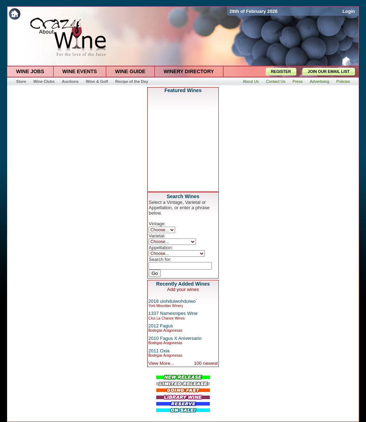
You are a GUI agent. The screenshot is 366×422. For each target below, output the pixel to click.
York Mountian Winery (165, 306)
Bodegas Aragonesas (165, 330)
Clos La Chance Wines (166, 318)
